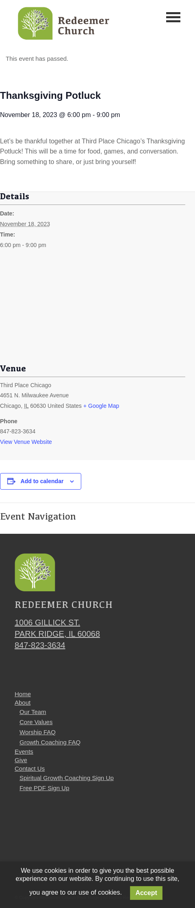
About (22, 702)
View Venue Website (26, 442)
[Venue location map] (97, 312)
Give (21, 760)
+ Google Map (101, 406)
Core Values (36, 721)
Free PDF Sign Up (44, 787)
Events (24, 751)
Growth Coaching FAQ (50, 742)
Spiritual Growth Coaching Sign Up (67, 777)
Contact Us (30, 768)
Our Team (33, 711)
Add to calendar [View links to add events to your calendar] (42, 481)
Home (23, 694)
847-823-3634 (40, 645)
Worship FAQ (38, 732)
